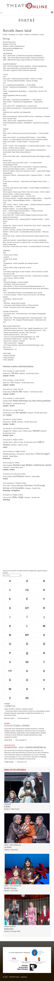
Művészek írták (9, 745)
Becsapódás (21, 412)
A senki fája (9, 706)
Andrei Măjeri (36, 476)
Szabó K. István (22, 445)
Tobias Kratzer (15, 809)
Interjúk (7, 704)
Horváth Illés (36, 488)
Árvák (13, 421)
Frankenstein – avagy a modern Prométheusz (25, 747)
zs (27, 698)
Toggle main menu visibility (1, 12)
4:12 (12, 382)
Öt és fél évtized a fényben (17, 726)
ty (10, 671)
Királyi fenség (10, 888)
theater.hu (24, 977)
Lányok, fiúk (16, 391)
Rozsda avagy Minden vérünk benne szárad (32, 465)
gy (27, 608)
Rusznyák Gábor (16, 931)
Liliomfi (36, 430)
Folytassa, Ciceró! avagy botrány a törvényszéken (24, 486)
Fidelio (7, 806)
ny (27, 635)
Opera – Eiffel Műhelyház (12, 845)
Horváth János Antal (32, 373)
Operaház (7, 804)
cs (27, 590)
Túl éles (14, 373)
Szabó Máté (14, 850)
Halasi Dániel (13, 456)
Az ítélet (8, 847)
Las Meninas (18, 476)
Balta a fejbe (18, 497)
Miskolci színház (10, 926)
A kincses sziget (42, 454)
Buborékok (9, 929)
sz (27, 662)
